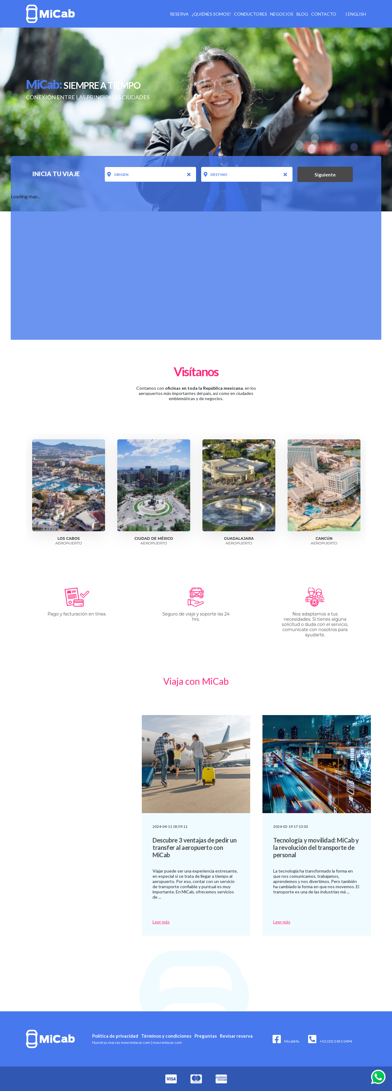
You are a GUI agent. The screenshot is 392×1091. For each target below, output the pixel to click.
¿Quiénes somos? (211, 14)
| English (355, 14)
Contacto (323, 14)
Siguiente (325, 174)
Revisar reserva (236, 1036)
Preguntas (205, 1036)
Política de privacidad (115, 1036)
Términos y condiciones (166, 1036)
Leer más (161, 921)
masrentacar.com (166, 1042)
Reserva (179, 14)
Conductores (250, 14)
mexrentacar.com (135, 1042)
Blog (302, 14)
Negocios (281, 14)
